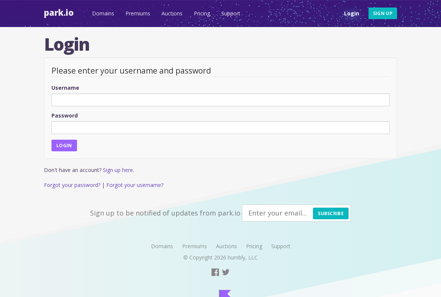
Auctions (172, 13)
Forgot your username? (134, 184)
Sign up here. (118, 169)
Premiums (137, 13)
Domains (103, 13)
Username (65, 87)
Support (230, 13)
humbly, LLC (243, 257)
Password (64, 115)
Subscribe (331, 213)
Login (351, 13)
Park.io (59, 12)
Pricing (202, 13)
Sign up (383, 13)
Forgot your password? (72, 184)
